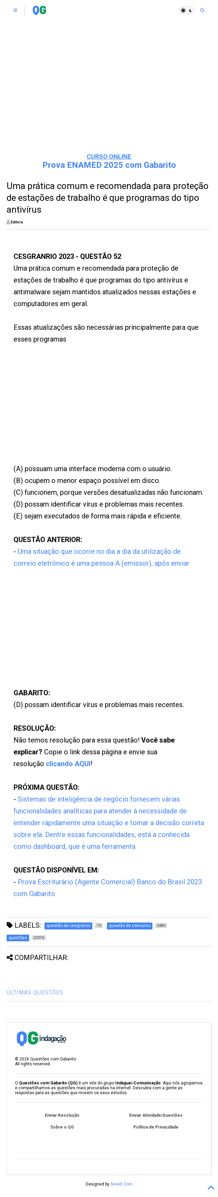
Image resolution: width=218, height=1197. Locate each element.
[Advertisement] (109, 93)
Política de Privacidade (155, 1127)
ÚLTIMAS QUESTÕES (35, 992)
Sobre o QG (62, 1127)
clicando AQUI (68, 764)
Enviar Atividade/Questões (156, 1115)
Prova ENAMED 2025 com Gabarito (109, 165)
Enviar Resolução (62, 1115)
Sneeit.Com (121, 1184)
